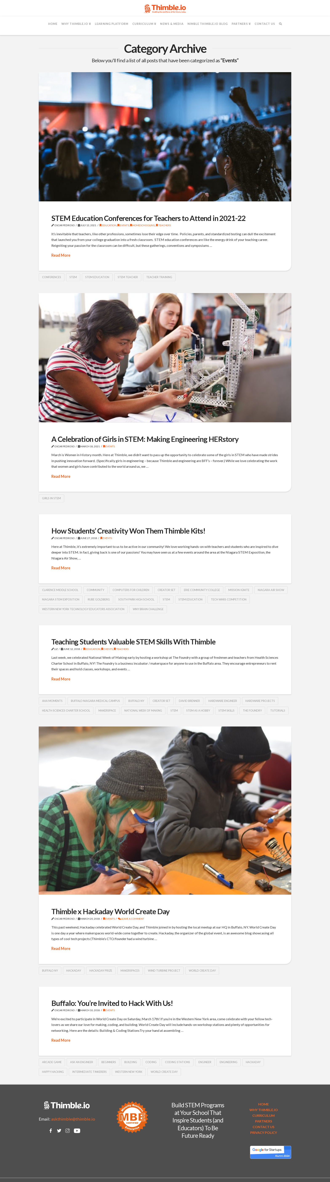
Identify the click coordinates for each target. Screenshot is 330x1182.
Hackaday (73, 970)
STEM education (97, 277)
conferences (51, 277)
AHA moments (52, 701)
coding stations (177, 1062)
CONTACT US (263, 1127)
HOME (263, 1104)
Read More (60, 255)
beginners (108, 1062)
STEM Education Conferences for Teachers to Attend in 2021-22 (148, 218)
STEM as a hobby (198, 710)
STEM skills (226, 710)
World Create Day (202, 970)
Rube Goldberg (99, 599)
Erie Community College (202, 590)
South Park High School (136, 599)
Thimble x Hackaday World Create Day (110, 911)
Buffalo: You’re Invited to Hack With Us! (112, 1003)
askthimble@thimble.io (73, 1118)
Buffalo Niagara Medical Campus (95, 701)
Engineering (228, 1062)
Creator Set (167, 590)
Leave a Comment (131, 918)
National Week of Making (143, 710)
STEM (73, 277)
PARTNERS (263, 1121)
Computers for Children (131, 590)
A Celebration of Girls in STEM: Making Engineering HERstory (145, 438)
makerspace (107, 710)
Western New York (128, 1071)
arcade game (52, 1062)
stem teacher (128, 277)
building (130, 1062)
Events (123, 225)
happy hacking (53, 1071)
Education (108, 225)
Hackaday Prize (100, 970)
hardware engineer (222, 701)
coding (151, 1062)
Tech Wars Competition (228, 599)
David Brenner (189, 701)
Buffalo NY (136, 701)
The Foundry (252, 710)
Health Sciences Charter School (66, 710)
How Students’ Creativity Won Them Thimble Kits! (128, 530)
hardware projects (260, 701)
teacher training (159, 277)
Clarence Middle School (60, 590)
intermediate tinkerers (89, 1071)
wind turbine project (164, 970)
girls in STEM (51, 498)
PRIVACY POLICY (263, 1132)
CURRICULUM (263, 1115)
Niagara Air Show (271, 590)
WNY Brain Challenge (148, 609)
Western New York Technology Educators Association (83, 609)
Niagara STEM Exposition (60, 599)
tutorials (277, 710)
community (95, 590)
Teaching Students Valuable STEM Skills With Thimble (133, 641)
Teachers (163, 225)
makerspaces (130, 970)
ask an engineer (81, 1062)
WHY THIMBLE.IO (263, 1110)
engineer (204, 1062)
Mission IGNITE (238, 590)
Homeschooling (142, 225)
